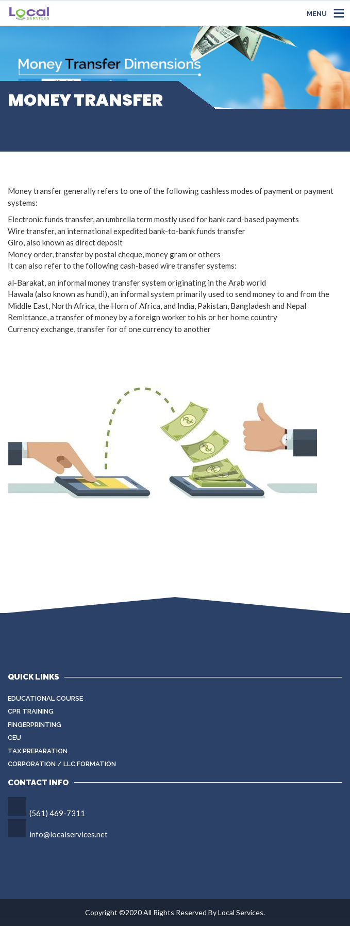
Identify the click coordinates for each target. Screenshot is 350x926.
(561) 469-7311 (57, 813)
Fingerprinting (34, 725)
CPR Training (31, 711)
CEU (14, 737)
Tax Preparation (38, 751)
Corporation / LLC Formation (62, 764)
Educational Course (45, 698)
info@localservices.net (68, 834)
